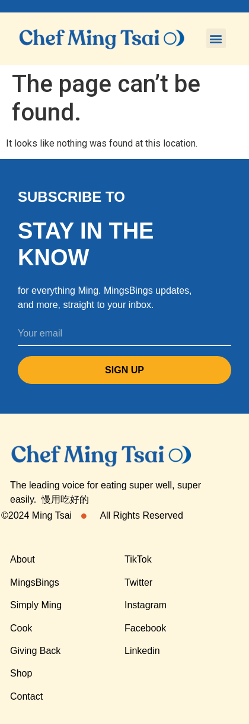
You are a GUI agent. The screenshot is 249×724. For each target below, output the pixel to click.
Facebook (145, 628)
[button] (216, 38)
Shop (21, 673)
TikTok (138, 559)
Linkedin (142, 651)
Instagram (145, 605)
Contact (26, 696)
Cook (21, 628)
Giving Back (35, 651)
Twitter (138, 582)
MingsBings (34, 582)
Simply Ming (36, 605)
